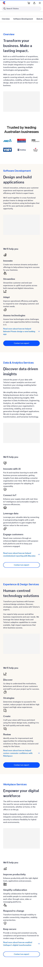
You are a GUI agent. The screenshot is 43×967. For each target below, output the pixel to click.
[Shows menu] (40, 3)
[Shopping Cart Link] (29, 3)
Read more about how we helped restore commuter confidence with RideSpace (21, 753)
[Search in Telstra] (21, 9)
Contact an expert (21, 343)
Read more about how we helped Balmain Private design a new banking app (21, 331)
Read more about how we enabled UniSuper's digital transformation (21, 943)
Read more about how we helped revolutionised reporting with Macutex (21, 554)
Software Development (23, 19)
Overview (6, 19)
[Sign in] (34, 3)
